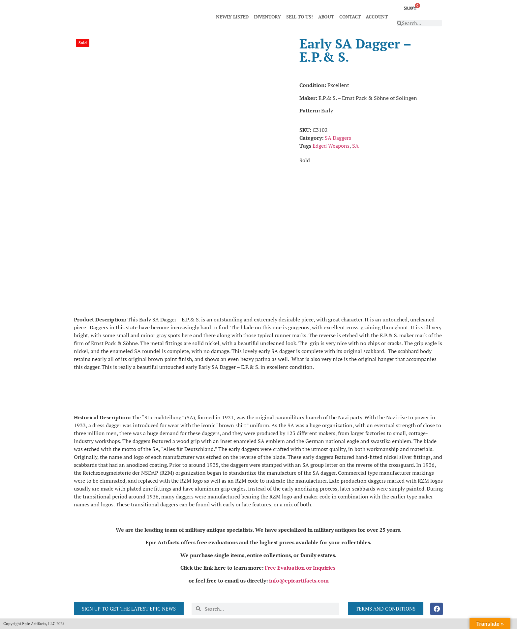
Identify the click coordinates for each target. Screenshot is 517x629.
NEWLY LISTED (232, 17)
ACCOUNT (377, 17)
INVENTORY (267, 17)
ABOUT (326, 17)
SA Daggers (338, 137)
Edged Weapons (331, 145)
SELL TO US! (299, 17)
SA (355, 145)
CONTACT (350, 17)
